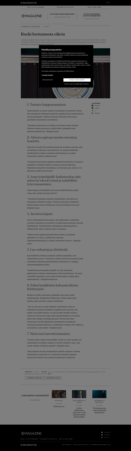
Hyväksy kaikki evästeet (77, 79)
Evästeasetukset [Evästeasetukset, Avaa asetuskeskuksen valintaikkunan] (47, 79)
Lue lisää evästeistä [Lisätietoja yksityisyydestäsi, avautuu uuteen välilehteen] (47, 75)
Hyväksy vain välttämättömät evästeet (76, 84)
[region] (66, 66)
